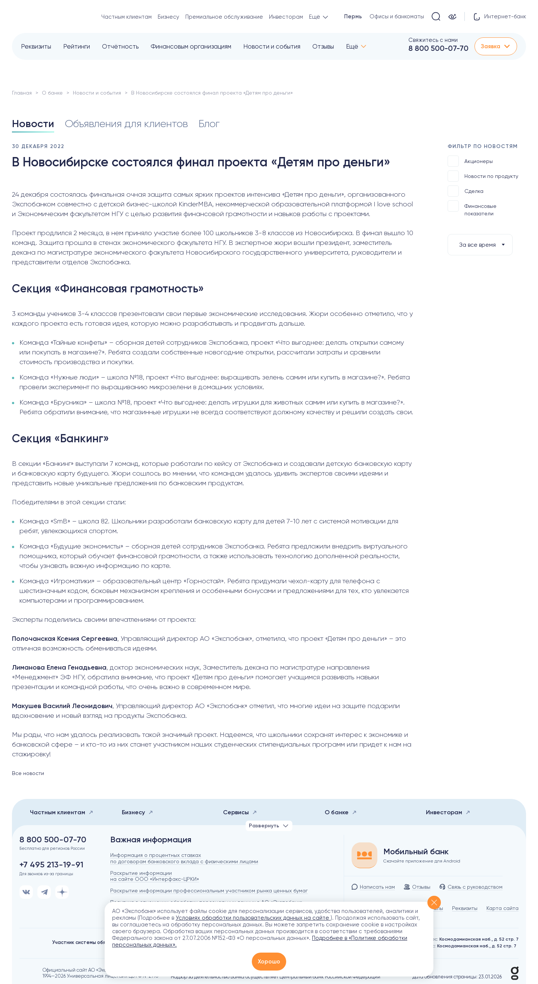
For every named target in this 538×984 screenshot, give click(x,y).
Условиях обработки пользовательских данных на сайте (253, 917)
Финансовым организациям (191, 46)
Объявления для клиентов (126, 123)
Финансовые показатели (472, 208)
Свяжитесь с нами (433, 40)
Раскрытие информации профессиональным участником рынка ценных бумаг (209, 891)
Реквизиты (36, 46)
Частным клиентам (126, 16)
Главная (22, 93)
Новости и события (271, 46)
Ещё (352, 46)
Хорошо (269, 961)
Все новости (28, 773)
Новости (33, 123)
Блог (209, 123)
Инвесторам (286, 16)
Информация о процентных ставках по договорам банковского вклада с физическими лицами (184, 858)
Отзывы (323, 46)
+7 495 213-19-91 (51, 865)
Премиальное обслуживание (224, 16)
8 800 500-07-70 (438, 48)
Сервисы (240, 812)
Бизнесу (168, 16)
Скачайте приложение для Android (421, 861)
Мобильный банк (416, 852)
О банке (52, 93)
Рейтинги (76, 46)
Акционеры (470, 161)
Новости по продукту (483, 176)
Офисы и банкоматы (397, 16)
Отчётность (120, 46)
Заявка (496, 46)
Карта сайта (502, 908)
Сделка (465, 191)
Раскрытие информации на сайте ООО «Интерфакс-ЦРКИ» (154, 876)
